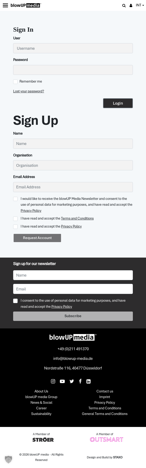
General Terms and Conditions (104, 414)
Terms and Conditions (77, 218)
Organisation (22, 155)
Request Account (37, 238)
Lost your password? (28, 91)
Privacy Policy (31, 210)
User (16, 38)
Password (20, 59)
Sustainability (41, 414)
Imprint (104, 397)
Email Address (24, 177)
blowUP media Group (41, 397)
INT (138, 5)
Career (41, 408)
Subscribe (73, 316)
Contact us (104, 391)
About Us (41, 391)
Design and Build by (105, 457)
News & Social (41, 403)
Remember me (27, 81)
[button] (8, 459)
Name (18, 133)
